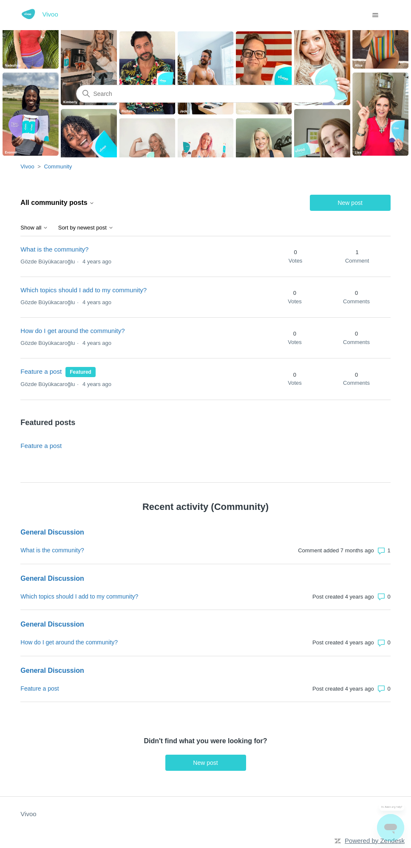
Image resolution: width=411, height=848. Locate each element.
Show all (34, 228)
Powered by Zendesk (375, 840)
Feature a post (41, 371)
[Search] (206, 93)
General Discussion (52, 532)
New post (349, 202)
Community (58, 166)
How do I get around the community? (72, 330)
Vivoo (27, 166)
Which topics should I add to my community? (83, 290)
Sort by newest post (85, 228)
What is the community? (54, 249)
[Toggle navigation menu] (375, 15)
